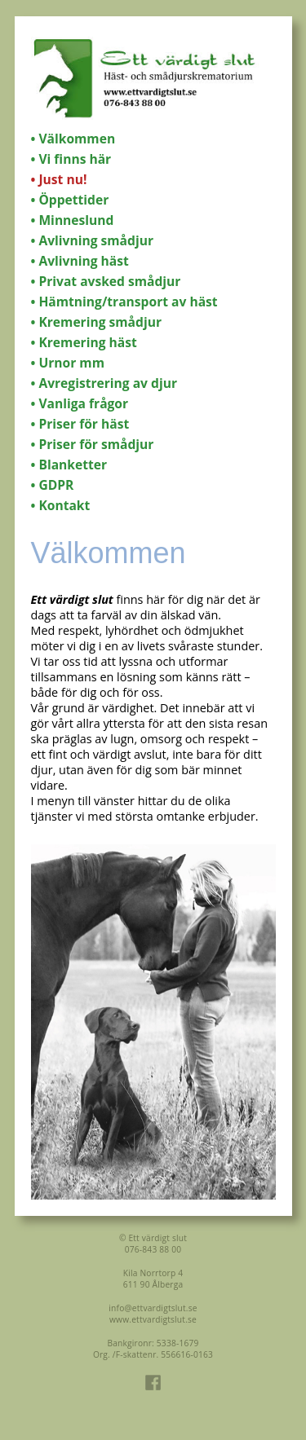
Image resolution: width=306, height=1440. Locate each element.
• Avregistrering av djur (104, 383)
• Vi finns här (71, 159)
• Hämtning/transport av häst (124, 301)
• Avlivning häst (80, 261)
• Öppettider (70, 200)
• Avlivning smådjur (92, 240)
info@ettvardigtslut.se (153, 1308)
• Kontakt (61, 505)
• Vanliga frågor (80, 403)
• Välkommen (73, 139)
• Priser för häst (80, 424)
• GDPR (52, 485)
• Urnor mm (67, 363)
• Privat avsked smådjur (106, 281)
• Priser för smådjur (92, 444)
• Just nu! (59, 179)
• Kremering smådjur (96, 322)
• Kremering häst (84, 342)
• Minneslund (72, 220)
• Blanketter (69, 464)
